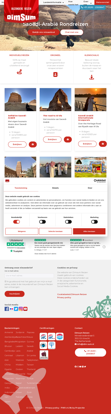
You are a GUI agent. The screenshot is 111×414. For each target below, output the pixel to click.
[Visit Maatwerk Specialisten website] (44, 354)
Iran (6, 397)
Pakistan (20, 397)
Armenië (9, 332)
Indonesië (9, 392)
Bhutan (8, 346)
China (7, 365)
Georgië (8, 383)
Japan (8, 402)
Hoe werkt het (73, 3)
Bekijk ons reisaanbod (44, 32)
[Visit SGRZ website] (52, 336)
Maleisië (20, 360)
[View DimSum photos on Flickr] (11, 309)
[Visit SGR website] (44, 336)
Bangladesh (9, 342)
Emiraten (9, 374)
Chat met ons (71, 32)
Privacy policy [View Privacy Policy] (52, 408)
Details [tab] (55, 188)
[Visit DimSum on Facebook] (7, 309)
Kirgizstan (20, 342)
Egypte (8, 369)
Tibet (29, 374)
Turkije (30, 378)
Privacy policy (64, 297)
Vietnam (31, 388)
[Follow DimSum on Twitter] (16, 309)
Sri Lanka (31, 355)
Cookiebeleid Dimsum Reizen (72, 294)
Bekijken (17, 144)
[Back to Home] (21, 11)
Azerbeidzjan (9, 337)
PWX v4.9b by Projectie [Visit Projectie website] (73, 408)
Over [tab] (90, 188)
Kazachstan (20, 337)
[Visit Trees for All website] (51, 344)
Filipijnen (9, 378)
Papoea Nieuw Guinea (30, 337)
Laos (18, 351)
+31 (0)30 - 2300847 (92, 7)
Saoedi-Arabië (30, 348)
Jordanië (20, 332)
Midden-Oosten (20, 367)
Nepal (19, 383)
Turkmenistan (31, 383)
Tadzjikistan (31, 360)
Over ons (87, 3)
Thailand (31, 369)
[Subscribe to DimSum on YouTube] (25, 309)
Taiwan (30, 365)
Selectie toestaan (55, 231)
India (7, 388)
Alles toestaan (89, 231)
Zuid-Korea (30, 394)
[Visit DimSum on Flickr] (83, 367)
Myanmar (20, 378)
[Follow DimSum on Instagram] (21, 309)
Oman (19, 392)
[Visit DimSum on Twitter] (85, 367)
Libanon (20, 355)
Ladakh (19, 346)
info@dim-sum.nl (84, 344)
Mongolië (20, 374)
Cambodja (9, 351)
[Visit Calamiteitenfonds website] (44, 344)
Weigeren (22, 231)
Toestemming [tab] (21, 188)
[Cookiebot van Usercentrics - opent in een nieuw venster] (96, 181)
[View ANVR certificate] (60, 336)
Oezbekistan (20, 388)
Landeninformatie (53, 2)
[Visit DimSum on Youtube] (80, 367)
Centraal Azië (9, 357)
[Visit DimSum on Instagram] (78, 367)
